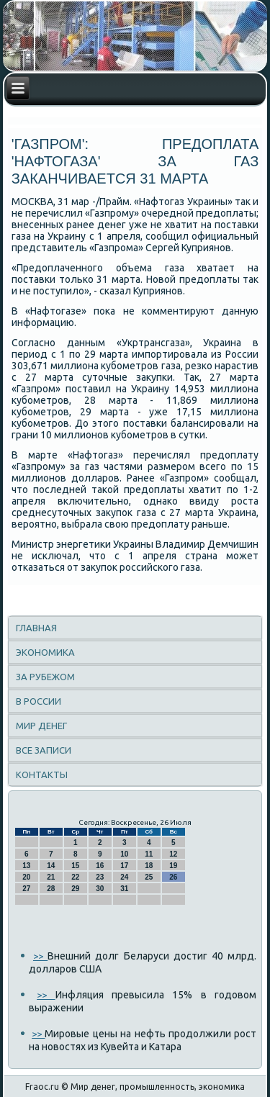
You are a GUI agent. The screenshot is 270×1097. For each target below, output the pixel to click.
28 (51, 889)
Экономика (45, 652)
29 (75, 889)
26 (173, 877)
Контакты (42, 774)
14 (51, 866)
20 (26, 877)
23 (100, 877)
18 (149, 866)
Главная (36, 628)
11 (149, 854)
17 (124, 866)
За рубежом (45, 677)
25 (149, 877)
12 (173, 854)
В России (38, 701)
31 (124, 889)
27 (26, 889)
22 (75, 877)
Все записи (43, 750)
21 (51, 877)
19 (173, 866)
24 (124, 877)
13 (26, 866)
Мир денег (41, 726)
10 (124, 854)
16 (100, 866)
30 (100, 889)
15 (75, 866)
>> (40, 956)
